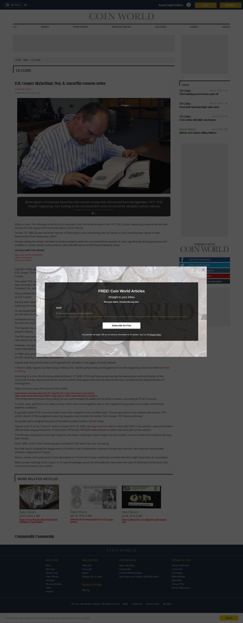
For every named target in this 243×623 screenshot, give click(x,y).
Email (59, 308)
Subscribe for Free (121, 325)
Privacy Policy (155, 335)
